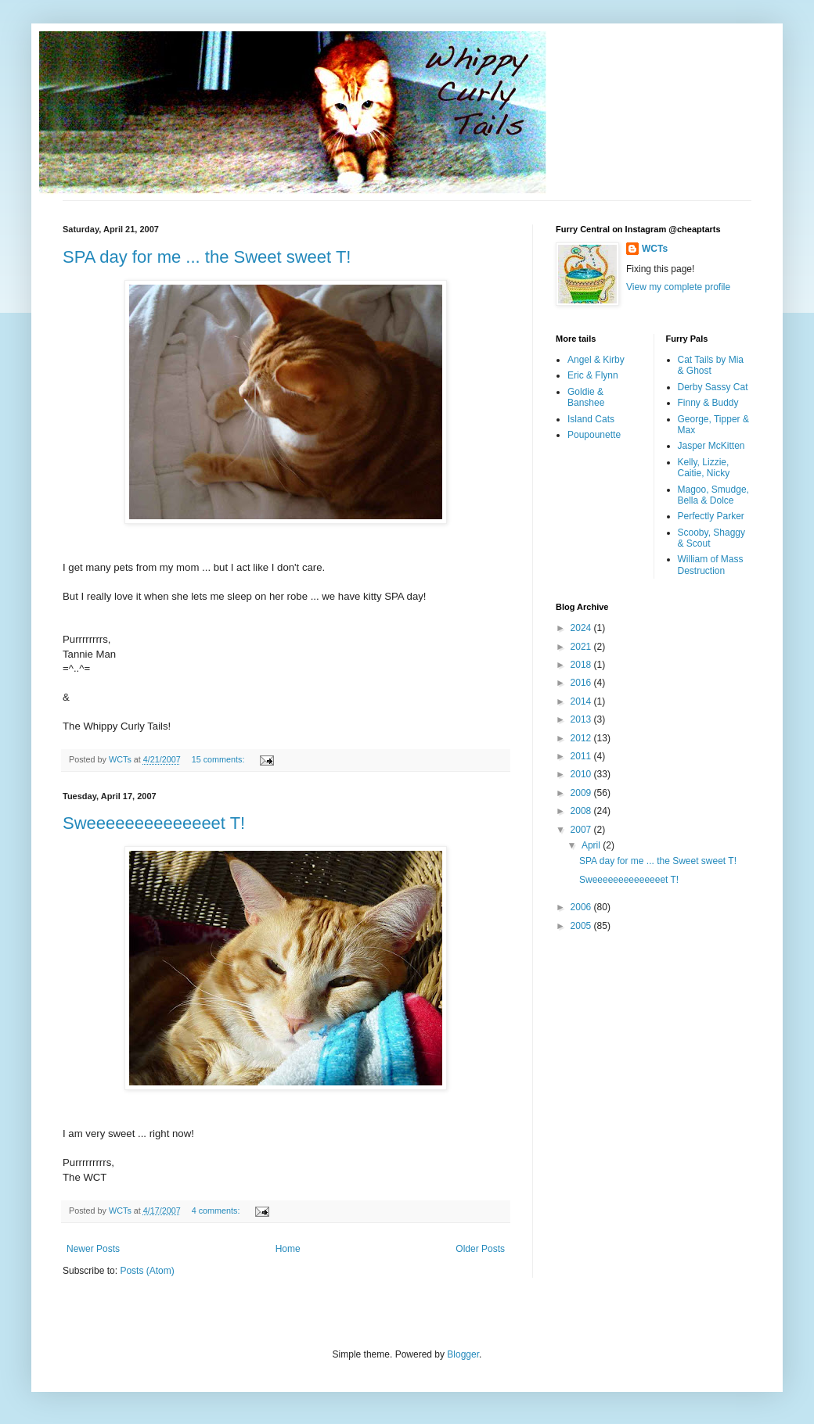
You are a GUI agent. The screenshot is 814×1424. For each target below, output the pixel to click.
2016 (582, 682)
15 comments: (219, 759)
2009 (582, 792)
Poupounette (594, 434)
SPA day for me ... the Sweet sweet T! (207, 257)
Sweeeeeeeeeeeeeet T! (154, 823)
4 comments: (217, 1210)
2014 (582, 701)
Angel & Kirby (596, 359)
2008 (582, 810)
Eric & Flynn (592, 375)
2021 (582, 646)
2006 (582, 907)
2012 (582, 738)
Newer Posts (93, 1248)
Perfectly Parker (711, 516)
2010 (582, 774)
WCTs (655, 248)
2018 (582, 664)
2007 (582, 829)
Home (288, 1248)
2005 (582, 925)
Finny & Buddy (708, 402)
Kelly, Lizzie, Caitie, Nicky (704, 468)
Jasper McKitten (711, 445)
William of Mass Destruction (711, 565)
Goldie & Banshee (585, 397)
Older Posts (480, 1248)
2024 (582, 627)
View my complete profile (678, 287)
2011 (582, 756)
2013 (582, 719)
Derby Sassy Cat (713, 387)
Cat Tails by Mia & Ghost (711, 365)
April (592, 845)
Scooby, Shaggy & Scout (712, 538)
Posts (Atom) (147, 1270)
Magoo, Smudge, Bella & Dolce (713, 495)
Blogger (463, 1354)
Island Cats (590, 419)
